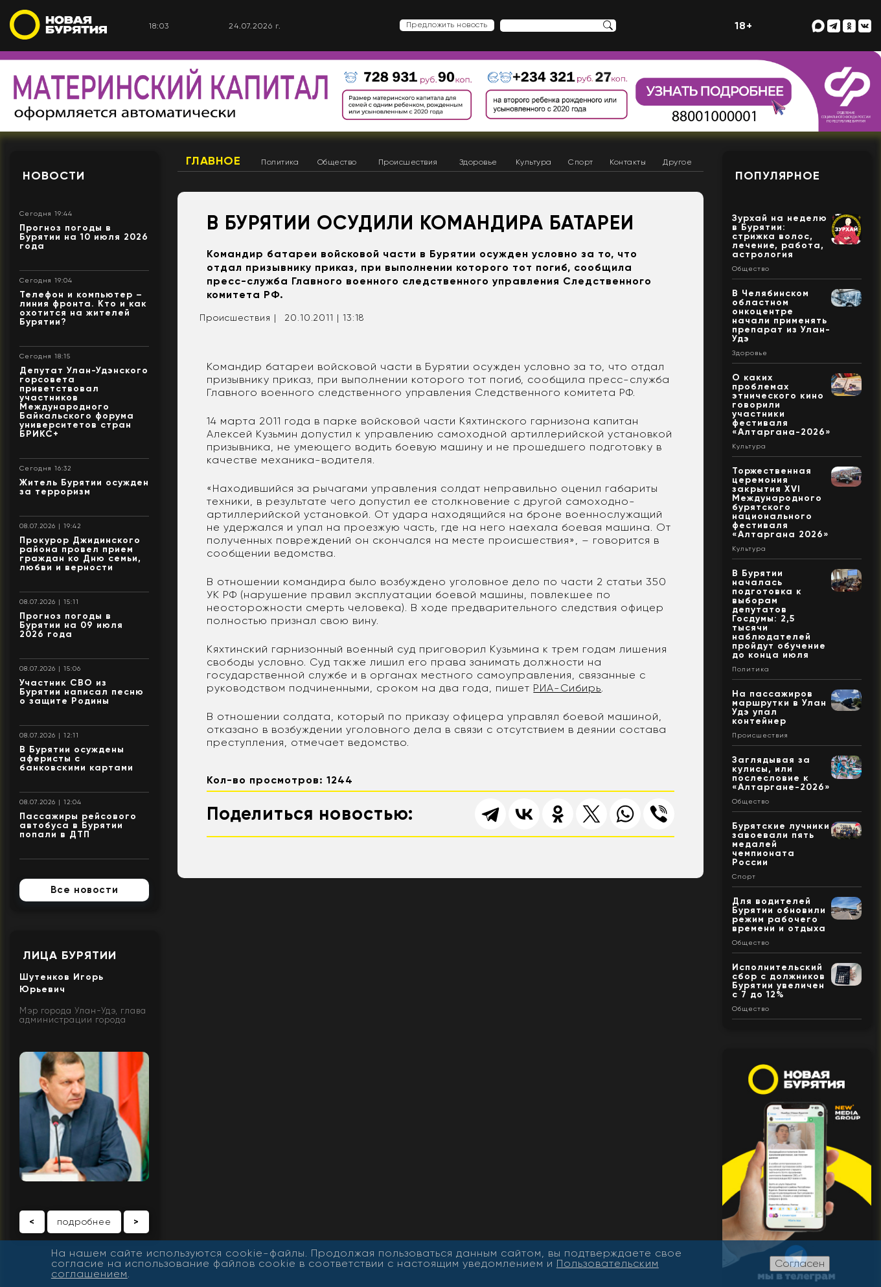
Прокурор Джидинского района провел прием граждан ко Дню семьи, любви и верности (80, 554)
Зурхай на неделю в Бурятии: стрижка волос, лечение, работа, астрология (779, 236)
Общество (337, 162)
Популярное (777, 175)
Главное (213, 161)
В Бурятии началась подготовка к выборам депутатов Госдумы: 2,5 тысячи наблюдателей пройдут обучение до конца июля (779, 614)
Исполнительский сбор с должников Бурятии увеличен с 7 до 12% (778, 981)
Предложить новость (447, 24)
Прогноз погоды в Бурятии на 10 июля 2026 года (83, 236)
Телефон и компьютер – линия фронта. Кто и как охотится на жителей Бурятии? (83, 308)
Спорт (580, 162)
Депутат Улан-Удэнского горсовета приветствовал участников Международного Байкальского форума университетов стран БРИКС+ (83, 402)
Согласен (800, 1263)
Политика (280, 162)
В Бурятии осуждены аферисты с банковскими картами (76, 758)
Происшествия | (238, 317)
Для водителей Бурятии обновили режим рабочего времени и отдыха (779, 915)
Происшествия (408, 162)
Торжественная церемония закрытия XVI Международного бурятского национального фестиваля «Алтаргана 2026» (780, 502)
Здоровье (478, 162)
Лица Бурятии (70, 955)
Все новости (85, 890)
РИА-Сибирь (567, 688)
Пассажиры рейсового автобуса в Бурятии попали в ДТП (78, 825)
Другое (677, 162)
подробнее (84, 1221)
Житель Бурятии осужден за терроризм (84, 487)
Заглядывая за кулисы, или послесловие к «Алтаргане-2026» (781, 773)
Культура (534, 162)
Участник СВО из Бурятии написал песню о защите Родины (81, 691)
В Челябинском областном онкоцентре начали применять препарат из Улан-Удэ (781, 316)
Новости (54, 175)
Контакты (628, 162)
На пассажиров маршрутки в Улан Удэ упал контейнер (779, 707)
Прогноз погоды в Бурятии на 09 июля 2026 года (71, 625)
